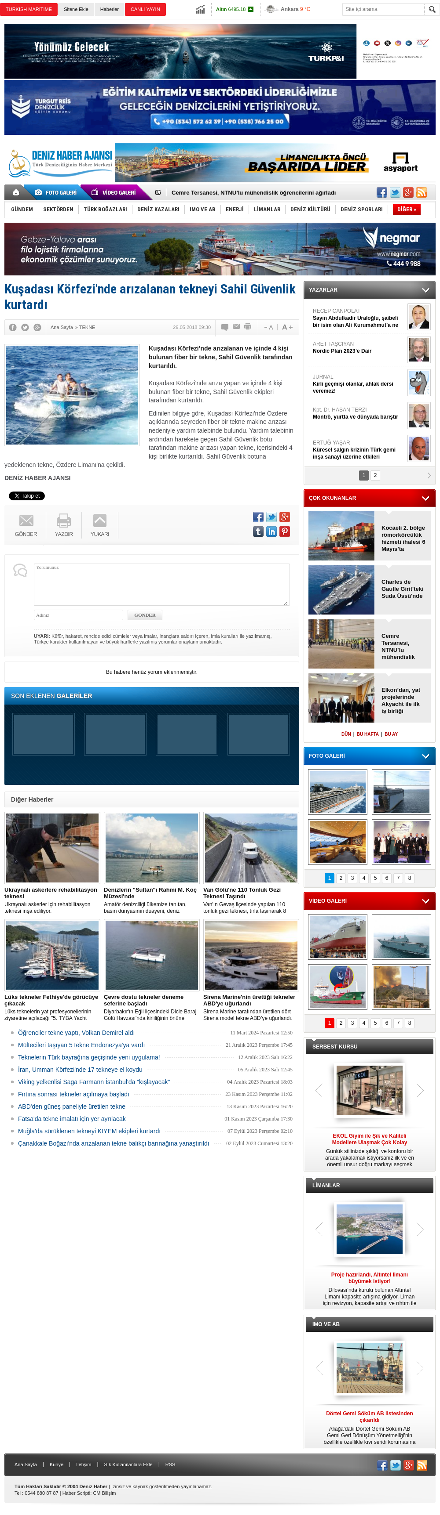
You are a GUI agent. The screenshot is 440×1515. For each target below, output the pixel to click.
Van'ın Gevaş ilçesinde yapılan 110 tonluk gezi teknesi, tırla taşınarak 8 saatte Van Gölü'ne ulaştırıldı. (251, 900)
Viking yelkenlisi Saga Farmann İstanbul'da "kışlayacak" (94, 1081)
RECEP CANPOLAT (359, 318)
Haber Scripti (76, 1493)
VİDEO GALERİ (328, 901)
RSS (170, 1464)
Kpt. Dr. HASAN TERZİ (359, 413)
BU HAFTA (368, 734)
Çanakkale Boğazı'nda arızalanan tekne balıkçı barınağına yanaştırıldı (113, 1143)
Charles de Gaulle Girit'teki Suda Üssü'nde (402, 589)
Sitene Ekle (76, 9)
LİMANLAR (326, 1185)
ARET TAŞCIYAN (359, 347)
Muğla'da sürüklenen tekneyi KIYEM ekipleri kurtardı (89, 1131)
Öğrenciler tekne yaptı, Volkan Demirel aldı (76, 1032)
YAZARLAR (323, 290)
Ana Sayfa (26, 1464)
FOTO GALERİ (327, 756)
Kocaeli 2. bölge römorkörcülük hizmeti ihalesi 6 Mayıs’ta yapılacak (403, 538)
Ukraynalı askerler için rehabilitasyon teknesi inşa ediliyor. (52, 900)
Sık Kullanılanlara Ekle (128, 1464)
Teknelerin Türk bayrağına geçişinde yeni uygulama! (89, 1057)
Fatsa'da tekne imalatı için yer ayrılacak (72, 1118)
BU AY (391, 734)
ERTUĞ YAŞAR (359, 450)
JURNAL (359, 384)
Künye (56, 1464)
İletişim (83, 1464)
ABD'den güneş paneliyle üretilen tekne (71, 1106)
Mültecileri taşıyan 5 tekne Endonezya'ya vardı (81, 1045)
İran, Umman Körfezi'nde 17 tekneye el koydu (80, 1069)
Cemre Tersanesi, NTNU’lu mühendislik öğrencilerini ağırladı (254, 192)
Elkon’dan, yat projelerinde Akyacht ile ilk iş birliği (400, 700)
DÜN (346, 734)
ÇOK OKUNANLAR (332, 498)
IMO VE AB (326, 1324)
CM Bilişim (104, 1493)
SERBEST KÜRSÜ (335, 1047)
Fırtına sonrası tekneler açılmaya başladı (73, 1094)
